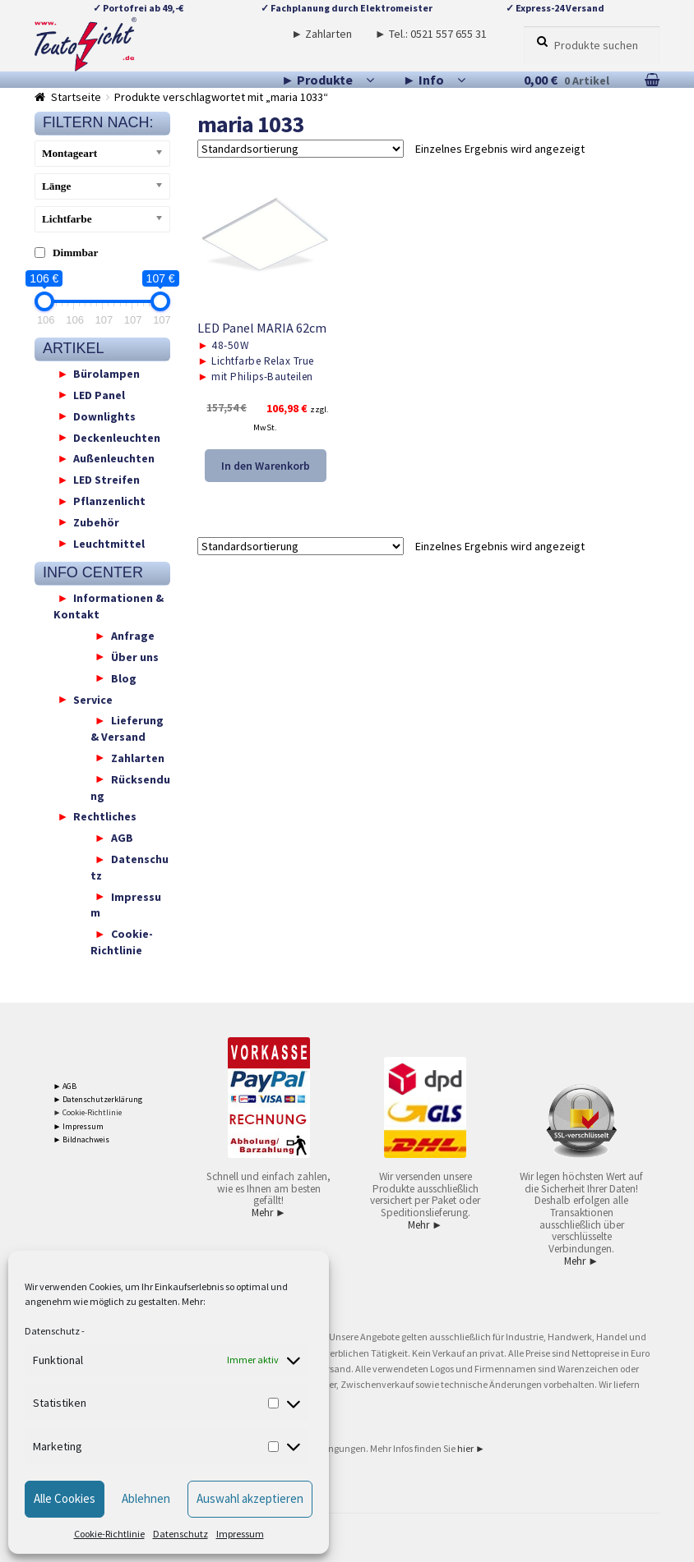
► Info (423, 79)
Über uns (135, 656)
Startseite (76, 97)
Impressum (240, 1534)
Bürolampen (106, 373)
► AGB (65, 1086)
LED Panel (99, 394)
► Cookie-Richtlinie (88, 1112)
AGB (122, 837)
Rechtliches (104, 816)
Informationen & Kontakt (108, 606)
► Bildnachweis (81, 1139)
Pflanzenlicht (109, 501)
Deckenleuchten (116, 437)
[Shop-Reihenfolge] (300, 149)
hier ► (471, 1448)
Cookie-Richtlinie (109, 1534)
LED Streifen (106, 479)
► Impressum (78, 1126)
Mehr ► (269, 1213)
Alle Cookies (64, 1498)
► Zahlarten (321, 33)
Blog (123, 677)
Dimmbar (76, 252)
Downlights (104, 415)
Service (93, 698)
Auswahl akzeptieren (250, 1498)
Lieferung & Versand (127, 728)
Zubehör (96, 521)
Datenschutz (52, 1331)
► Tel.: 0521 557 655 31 (431, 33)
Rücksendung (130, 786)
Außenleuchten (114, 458)
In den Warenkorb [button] (265, 465)
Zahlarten (137, 757)
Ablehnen (146, 1498)
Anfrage (133, 635)
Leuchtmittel (109, 542)
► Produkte (317, 79)
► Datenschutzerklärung (98, 1099)
